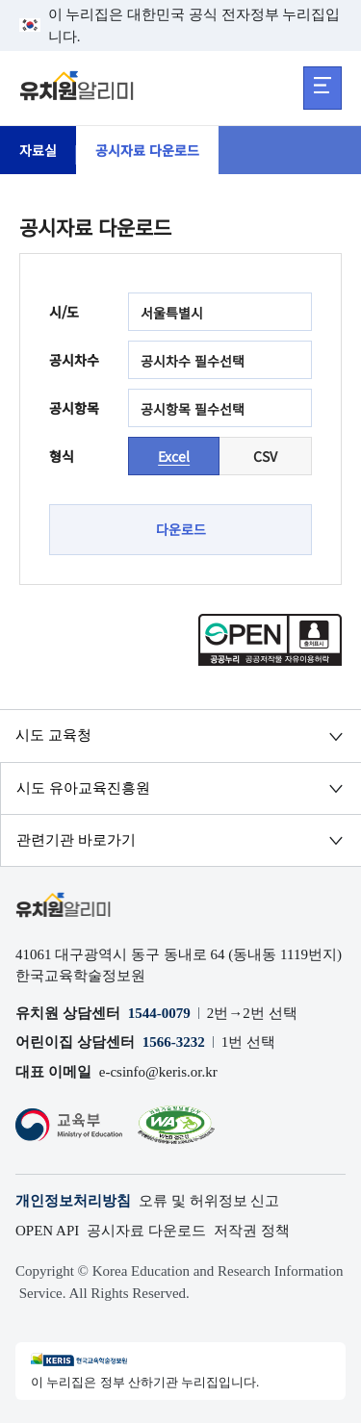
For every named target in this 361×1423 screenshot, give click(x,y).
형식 (61, 456)
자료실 (38, 150)
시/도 (64, 311)
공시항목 (74, 408)
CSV (265, 456)
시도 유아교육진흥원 (83, 788)
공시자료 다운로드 (147, 150)
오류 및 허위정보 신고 (209, 1200)
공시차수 (74, 359)
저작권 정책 (252, 1230)
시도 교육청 (53, 735)
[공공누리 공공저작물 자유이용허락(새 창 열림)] (270, 660)
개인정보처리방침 (73, 1200)
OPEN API (47, 1230)
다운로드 (181, 529)
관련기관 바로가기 (76, 840)
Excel (174, 456)
